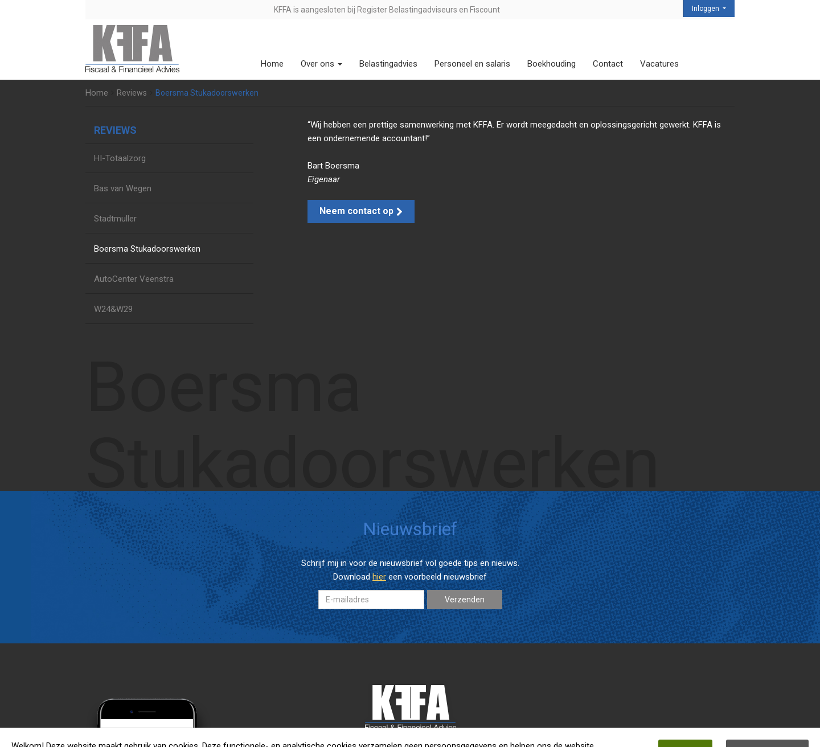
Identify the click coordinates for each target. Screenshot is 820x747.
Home (272, 64)
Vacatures (659, 64)
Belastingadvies (388, 64)
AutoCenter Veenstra (134, 279)
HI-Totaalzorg (120, 158)
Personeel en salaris (472, 64)
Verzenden (465, 599)
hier (379, 577)
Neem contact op (361, 211)
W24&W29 (113, 309)
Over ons (321, 64)
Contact (608, 64)
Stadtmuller (115, 219)
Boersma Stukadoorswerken (147, 249)
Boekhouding (551, 64)
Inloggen (706, 9)
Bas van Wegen (122, 188)
